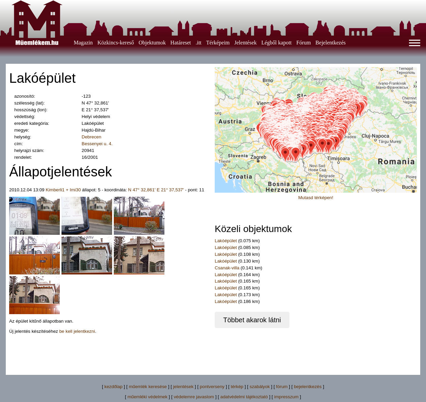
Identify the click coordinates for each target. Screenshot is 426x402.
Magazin (83, 42)
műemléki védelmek (147, 396)
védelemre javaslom (194, 396)
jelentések (183, 386)
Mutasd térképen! (315, 197)
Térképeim (218, 42)
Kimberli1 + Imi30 (63, 189)
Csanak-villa (227, 267)
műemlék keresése (148, 386)
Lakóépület (226, 240)
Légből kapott (276, 42)
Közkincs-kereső (115, 42)
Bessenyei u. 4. (97, 143)
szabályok (260, 386)
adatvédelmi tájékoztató (244, 396)
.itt (198, 42)
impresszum (286, 396)
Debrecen (91, 136)
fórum (282, 386)
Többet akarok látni (252, 320)
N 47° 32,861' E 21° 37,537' (156, 189)
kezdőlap (113, 386)
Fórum (303, 42)
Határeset (181, 42)
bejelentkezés (308, 386)
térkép (237, 386)
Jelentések (245, 42)
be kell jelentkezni (77, 331)
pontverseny (212, 386)
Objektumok (152, 42)
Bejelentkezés (331, 42)
